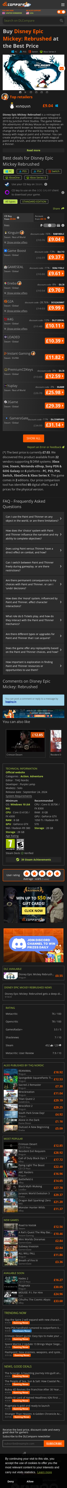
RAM (8, 820)
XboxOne (12, 177)
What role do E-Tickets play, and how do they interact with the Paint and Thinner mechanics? (30, 620)
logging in (10, 701)
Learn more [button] (44, 1472)
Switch (53, 171)
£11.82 (54, 357)
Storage (10, 832)
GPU (8, 824)
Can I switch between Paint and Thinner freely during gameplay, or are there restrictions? (30, 566)
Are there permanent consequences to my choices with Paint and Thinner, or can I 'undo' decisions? (31, 584)
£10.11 (54, 326)
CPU (8, 812)
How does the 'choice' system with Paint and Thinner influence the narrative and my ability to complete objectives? (32, 534)
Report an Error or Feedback (45, 447)
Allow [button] (30, 1481)
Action (25, 776)
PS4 (37, 171)
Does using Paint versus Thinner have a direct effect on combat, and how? (29, 550)
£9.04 (56, 239)
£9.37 (56, 257)
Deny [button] (11, 1481)
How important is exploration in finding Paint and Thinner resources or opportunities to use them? (29, 666)
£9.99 (56, 308)
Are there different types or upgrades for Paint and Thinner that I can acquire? (30, 636)
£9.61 (56, 273)
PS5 (23, 171)
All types (10, 201)
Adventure (36, 776)
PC (8, 171)
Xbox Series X (36, 177)
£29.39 (54, 406)
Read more (33, 150)
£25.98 (54, 392)
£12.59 (54, 376)
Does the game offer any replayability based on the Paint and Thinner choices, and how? (32, 650)
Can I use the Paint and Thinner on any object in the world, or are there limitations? (32, 518)
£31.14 (54, 425)
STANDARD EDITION (34, 201)
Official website (15, 772)
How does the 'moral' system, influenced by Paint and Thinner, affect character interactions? (32, 602)
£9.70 (56, 290)
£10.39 (54, 341)
